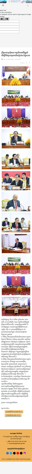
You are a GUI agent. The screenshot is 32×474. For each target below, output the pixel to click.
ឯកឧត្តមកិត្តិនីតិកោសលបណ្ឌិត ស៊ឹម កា (14, 411)
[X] (21, 453)
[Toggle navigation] (3, 5)
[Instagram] (24, 453)
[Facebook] (7, 453)
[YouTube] (17, 453)
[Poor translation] (6, 19)
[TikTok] (14, 453)
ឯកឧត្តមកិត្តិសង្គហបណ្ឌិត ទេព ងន (13, 415)
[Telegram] (11, 453)
